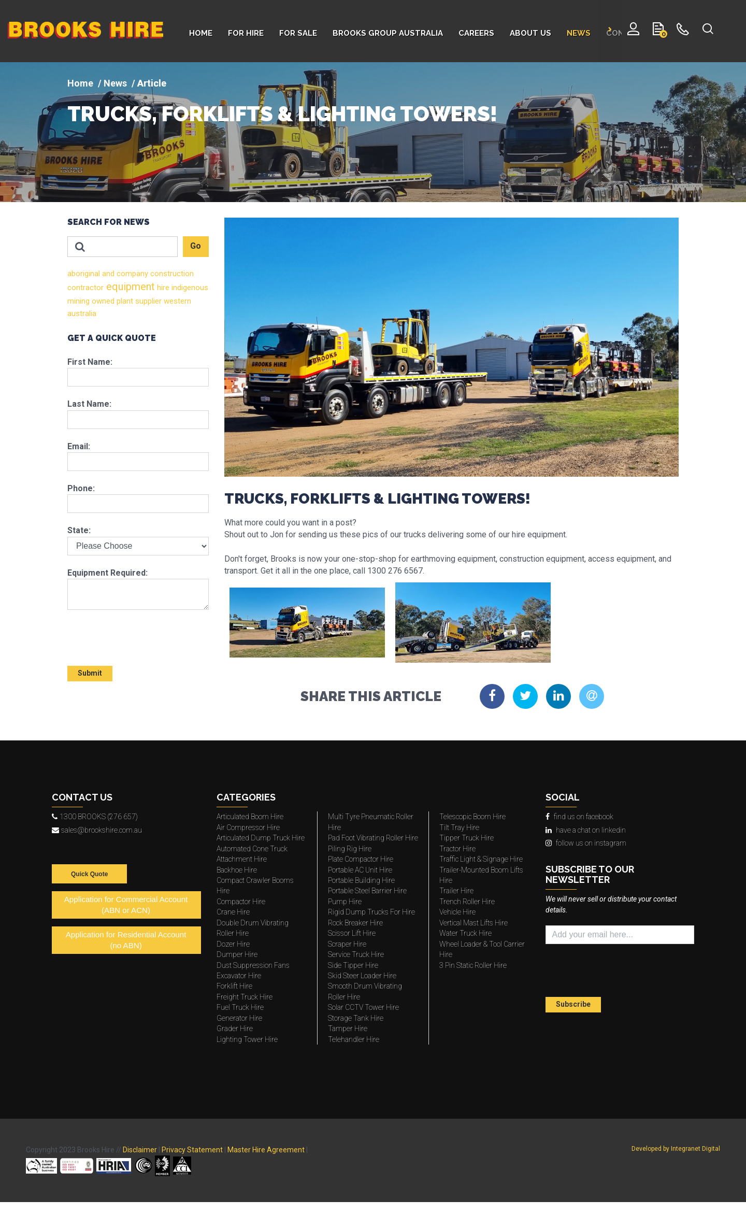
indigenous (188, 287)
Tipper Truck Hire (466, 838)
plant (123, 301)
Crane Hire (233, 912)
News (115, 83)
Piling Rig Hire (349, 849)
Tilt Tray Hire (459, 827)
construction (171, 273)
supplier (147, 301)
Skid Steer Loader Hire (362, 976)
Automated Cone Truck (252, 849)
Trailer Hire (456, 891)
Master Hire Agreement (266, 1150)
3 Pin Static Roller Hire (473, 965)
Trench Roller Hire (467, 901)
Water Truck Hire (465, 933)
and (107, 273)
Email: (78, 446)
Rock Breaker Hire (355, 923)
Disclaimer (140, 1150)
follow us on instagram (586, 843)
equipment (129, 286)
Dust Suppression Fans (253, 965)
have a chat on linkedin (586, 830)
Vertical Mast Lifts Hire (473, 923)
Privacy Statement (192, 1150)
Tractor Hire (457, 849)
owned (102, 301)
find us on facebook (579, 816)
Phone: (81, 488)
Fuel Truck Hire (240, 1007)
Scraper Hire (347, 944)
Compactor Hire (241, 901)
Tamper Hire (347, 1028)
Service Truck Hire (356, 954)
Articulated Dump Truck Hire (261, 838)
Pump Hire (345, 901)
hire (162, 287)
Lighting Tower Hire (247, 1039)
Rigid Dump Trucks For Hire (371, 912)
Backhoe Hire (237, 870)
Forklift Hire (234, 986)
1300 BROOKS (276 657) (95, 816)
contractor (85, 287)
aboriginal (83, 273)
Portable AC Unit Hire (360, 870)
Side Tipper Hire (353, 965)
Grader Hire (235, 1028)
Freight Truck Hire (244, 997)
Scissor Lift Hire (352, 933)
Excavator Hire (239, 976)
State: (79, 530)
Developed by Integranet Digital (676, 1148)
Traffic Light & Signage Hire (481, 859)
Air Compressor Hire (248, 827)
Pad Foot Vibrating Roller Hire (373, 838)
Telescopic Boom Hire (472, 816)
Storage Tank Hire (355, 1018)
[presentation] (128, 633)
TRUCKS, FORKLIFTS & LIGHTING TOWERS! (282, 114)
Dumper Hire (237, 954)
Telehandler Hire (353, 1039)
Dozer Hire (233, 944)
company (131, 273)
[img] (373, 132)
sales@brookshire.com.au (97, 830)
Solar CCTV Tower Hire (363, 1007)
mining (78, 301)
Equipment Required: (107, 573)
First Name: (89, 362)
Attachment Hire (242, 859)
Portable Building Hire (361, 880)
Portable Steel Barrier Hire (367, 891)
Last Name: (89, 404)
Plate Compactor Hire (360, 859)
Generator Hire (239, 1018)
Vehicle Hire (457, 912)
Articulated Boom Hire (250, 816)
